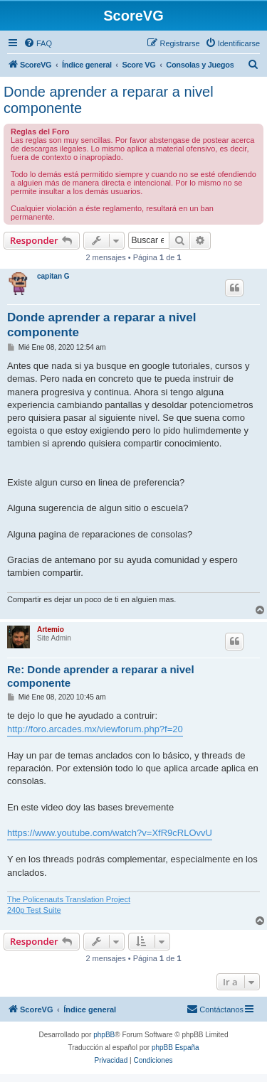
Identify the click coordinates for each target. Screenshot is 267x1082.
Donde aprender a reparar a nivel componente (109, 100)
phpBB (104, 1035)
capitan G (53, 276)
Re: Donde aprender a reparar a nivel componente (100, 676)
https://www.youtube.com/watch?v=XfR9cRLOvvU (109, 832)
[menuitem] (37, 43)
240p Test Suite (34, 910)
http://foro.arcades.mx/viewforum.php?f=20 (95, 729)
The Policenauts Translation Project (68, 899)
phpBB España (175, 1047)
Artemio (50, 629)
